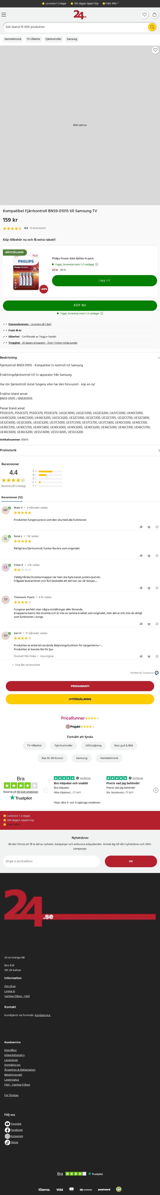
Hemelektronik (13, 39)
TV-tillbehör (33, 39)
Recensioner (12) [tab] (12, 497)
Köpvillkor (10, 1050)
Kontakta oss (12, 1065)
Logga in (9, 991)
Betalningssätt (13, 1075)
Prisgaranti (80, 686)
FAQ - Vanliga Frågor (17, 1084)
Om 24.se (10, 986)
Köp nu (80, 305)
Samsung (72, 39)
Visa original (46, 656)
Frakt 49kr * (111, 4)
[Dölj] (159, 357)
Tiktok (14, 1142)
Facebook (17, 1130)
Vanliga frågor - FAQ (17, 996)
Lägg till (104, 281)
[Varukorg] (155, 15)
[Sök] (80, 27)
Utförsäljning (80, 699)
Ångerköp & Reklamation (19, 1070)
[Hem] (80, 14)
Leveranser (11, 1060)
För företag (11, 1095)
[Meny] (3, 14)
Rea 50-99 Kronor (52, 758)
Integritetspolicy (14, 1055)
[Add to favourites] (155, 50)
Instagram (17, 1136)
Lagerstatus (11, 1080)
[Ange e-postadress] (51, 861)
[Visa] (159, 450)
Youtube (16, 1124)
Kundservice (43, 1015)
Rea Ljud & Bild (123, 745)
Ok (131, 861)
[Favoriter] (144, 15)
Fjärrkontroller (53, 39)
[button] (118, 1189)
